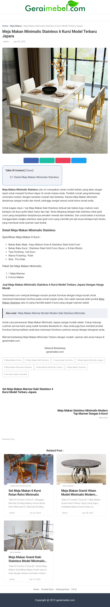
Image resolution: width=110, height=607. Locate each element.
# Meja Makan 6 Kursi (13, 360)
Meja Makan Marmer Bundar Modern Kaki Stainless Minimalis (51, 313)
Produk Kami (47, 589)
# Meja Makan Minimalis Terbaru (49, 367)
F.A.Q (74, 589)
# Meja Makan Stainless (76, 367)
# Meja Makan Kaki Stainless (37, 360)
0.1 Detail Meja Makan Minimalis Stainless (34, 177)
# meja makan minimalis (63, 360)
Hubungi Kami (62, 589)
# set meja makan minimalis (15, 374)
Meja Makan (16, 26)
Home (5, 26)
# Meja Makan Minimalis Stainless (18, 367)
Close (29, 170)
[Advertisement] (28, 415)
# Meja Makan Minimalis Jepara (90, 360)
